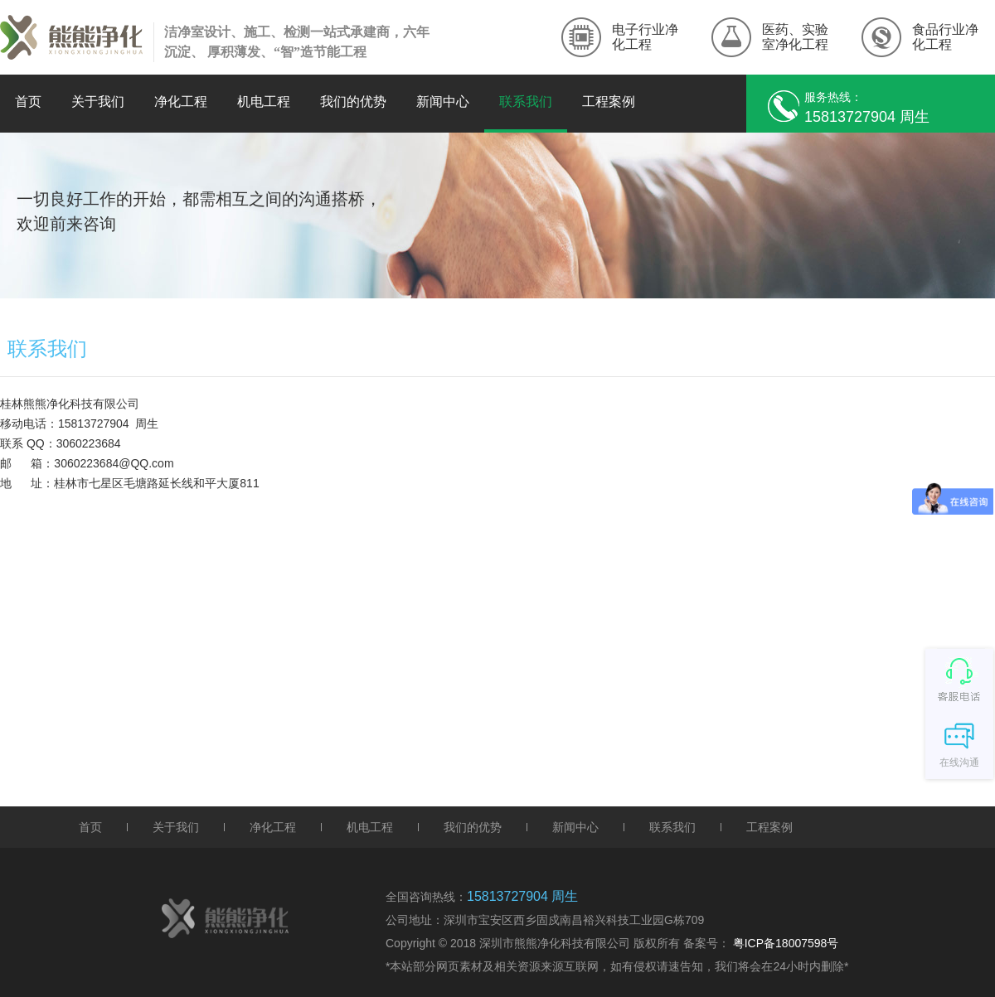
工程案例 (608, 101)
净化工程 (180, 101)
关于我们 (97, 101)
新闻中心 (442, 101)
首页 (28, 101)
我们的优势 (353, 101)
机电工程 (263, 101)
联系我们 (525, 101)
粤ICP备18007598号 (786, 943)
